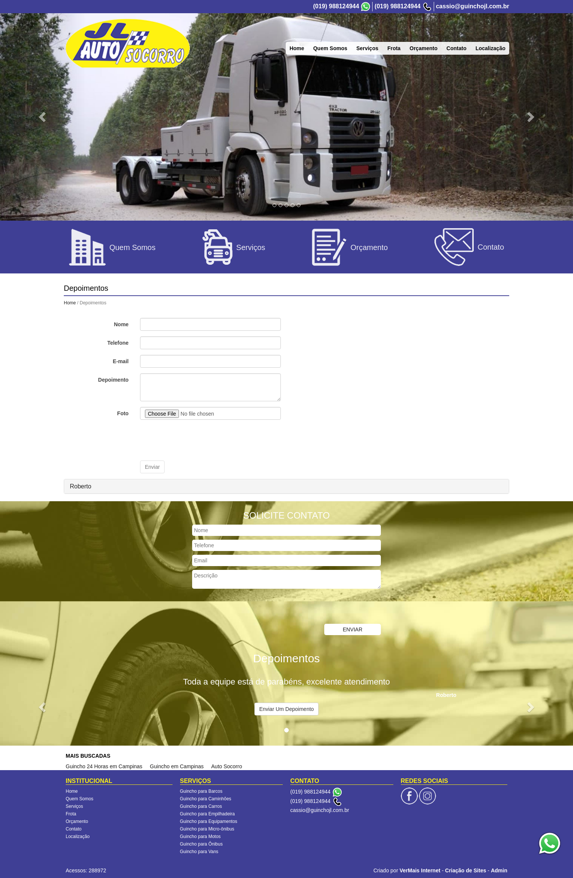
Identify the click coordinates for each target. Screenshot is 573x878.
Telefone (118, 343)
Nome (121, 324)
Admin (499, 870)
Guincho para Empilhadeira (207, 814)
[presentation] (197, 440)
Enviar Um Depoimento (286, 709)
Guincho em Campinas (176, 766)
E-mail (121, 361)
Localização (77, 836)
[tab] (286, 486)
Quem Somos (79, 798)
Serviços (74, 806)
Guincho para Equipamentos (208, 821)
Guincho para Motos (200, 836)
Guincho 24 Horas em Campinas (104, 766)
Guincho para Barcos (201, 791)
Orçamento (77, 821)
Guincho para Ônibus (201, 844)
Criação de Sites (465, 870)
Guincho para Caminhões (205, 798)
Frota (71, 814)
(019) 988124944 (336, 6)
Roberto (80, 486)
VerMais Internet (419, 870)
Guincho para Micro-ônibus (207, 829)
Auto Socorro (226, 766)
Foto (122, 413)
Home (70, 302)
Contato (74, 829)
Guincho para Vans (199, 851)
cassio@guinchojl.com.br (472, 6)
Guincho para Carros (201, 806)
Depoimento (113, 380)
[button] (43, 116)
